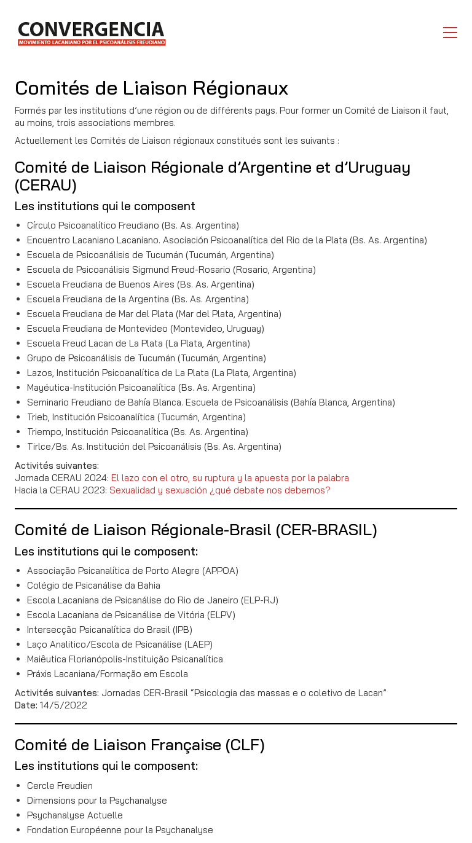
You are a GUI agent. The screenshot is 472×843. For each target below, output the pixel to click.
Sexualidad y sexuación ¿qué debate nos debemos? (220, 490)
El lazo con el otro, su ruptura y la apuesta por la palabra (230, 478)
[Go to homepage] (91, 32)
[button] (450, 32)
